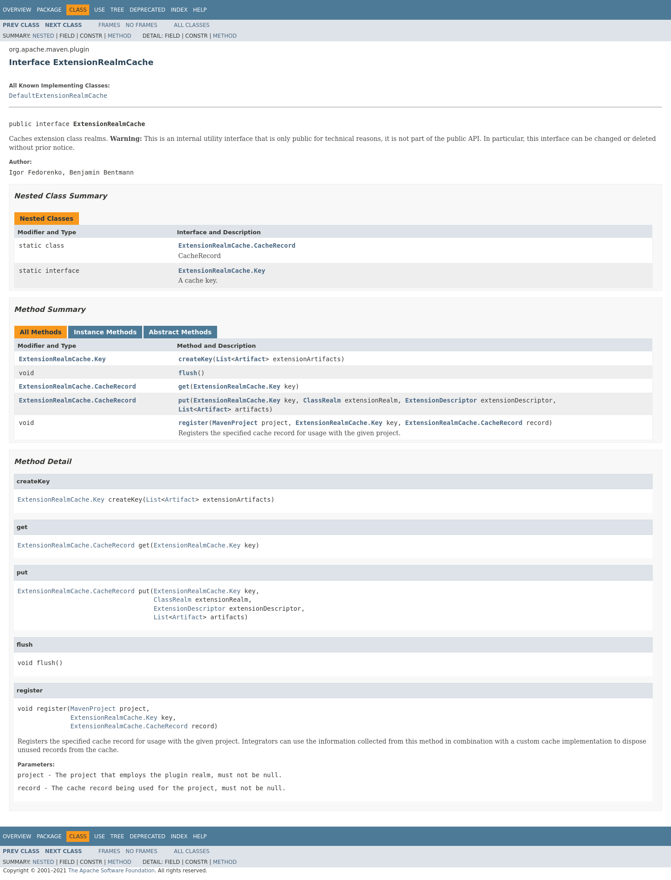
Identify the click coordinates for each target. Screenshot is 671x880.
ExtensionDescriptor (441, 400)
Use (99, 10)
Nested (43, 36)
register (194, 422)
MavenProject (234, 422)
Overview (17, 10)
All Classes (191, 25)
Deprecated (148, 10)
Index (179, 10)
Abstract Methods (180, 332)
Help (200, 10)
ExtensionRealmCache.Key (222, 270)
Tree (117, 10)
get (184, 386)
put (184, 400)
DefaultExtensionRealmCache (58, 95)
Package (49, 10)
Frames (110, 25)
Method (119, 36)
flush (188, 373)
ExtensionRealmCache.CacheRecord (237, 245)
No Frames (141, 25)
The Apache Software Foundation (111, 870)
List (223, 359)
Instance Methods (105, 332)
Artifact (250, 359)
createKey (196, 359)
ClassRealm (322, 400)
